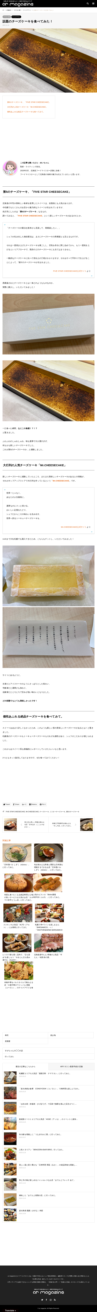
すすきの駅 (7, 17)
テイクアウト (16, 17)
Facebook (46, 1300)
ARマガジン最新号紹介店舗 (71, 1066)
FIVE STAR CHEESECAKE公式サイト (70, 271)
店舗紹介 (9, 10)
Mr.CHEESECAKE (32, 812)
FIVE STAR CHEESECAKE (15, 812)
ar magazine (42, 1308)
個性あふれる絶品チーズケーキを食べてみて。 (26, 112)
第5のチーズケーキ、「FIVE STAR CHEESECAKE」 (29, 102)
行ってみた (9, 1057)
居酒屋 (7, 1041)
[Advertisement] (48, 141)
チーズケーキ (44, 812)
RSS (55, 1300)
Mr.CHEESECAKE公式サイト (74, 527)
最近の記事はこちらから (25, 1066)
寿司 (6, 1035)
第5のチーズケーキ (72, 812)
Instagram (51, 1300)
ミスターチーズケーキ (57, 812)
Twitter (42, 1300)
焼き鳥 (53, 1035)
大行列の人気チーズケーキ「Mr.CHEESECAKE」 (27, 107)
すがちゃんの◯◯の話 (14, 1051)
